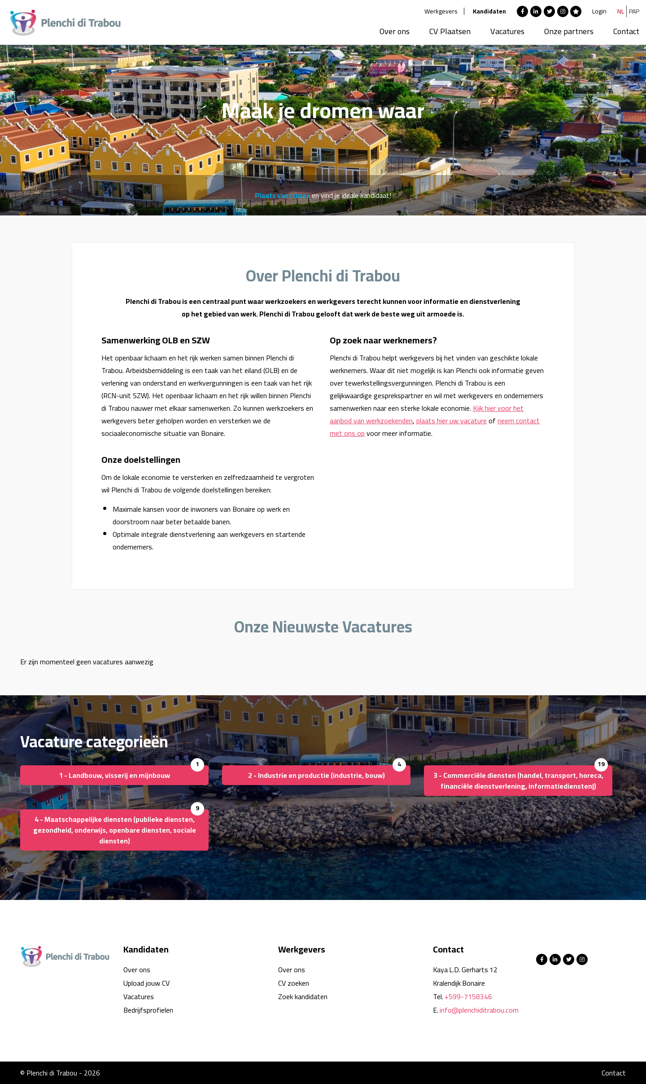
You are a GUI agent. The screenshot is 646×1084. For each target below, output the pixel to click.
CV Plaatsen (450, 31)
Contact (626, 31)
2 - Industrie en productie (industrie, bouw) (316, 775)
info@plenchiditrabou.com (479, 1010)
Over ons (395, 31)
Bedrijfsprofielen (148, 1010)
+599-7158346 (468, 996)
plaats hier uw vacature (451, 420)
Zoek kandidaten (302, 996)
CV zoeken (293, 983)
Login (599, 11)
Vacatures (507, 31)
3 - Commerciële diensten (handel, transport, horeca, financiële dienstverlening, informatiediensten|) (518, 780)
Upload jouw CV (146, 983)
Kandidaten (489, 11)
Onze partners (569, 31)
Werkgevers (441, 11)
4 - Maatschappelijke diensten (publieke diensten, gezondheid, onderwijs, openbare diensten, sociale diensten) (114, 829)
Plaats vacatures (282, 195)
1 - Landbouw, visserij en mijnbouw (114, 775)
